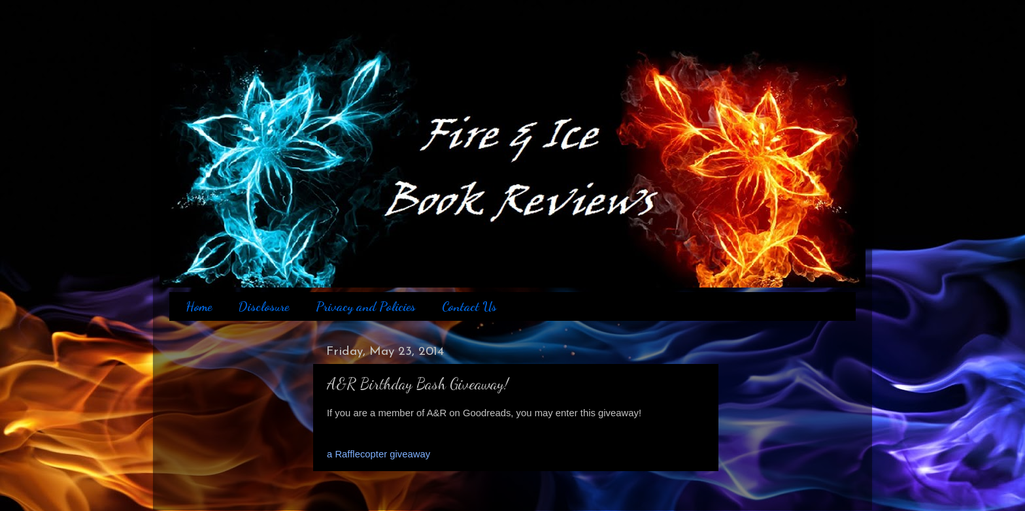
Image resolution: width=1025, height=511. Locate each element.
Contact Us (469, 306)
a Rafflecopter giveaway (378, 454)
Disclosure (263, 306)
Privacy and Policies (366, 306)
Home (199, 306)
